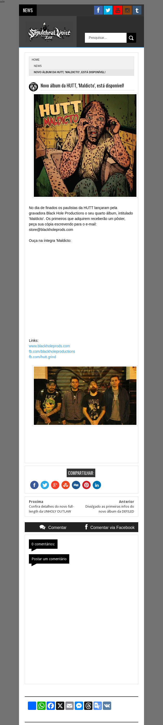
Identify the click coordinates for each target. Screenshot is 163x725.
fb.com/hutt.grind (42, 357)
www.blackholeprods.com (49, 346)
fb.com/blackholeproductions (52, 351)
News (38, 66)
